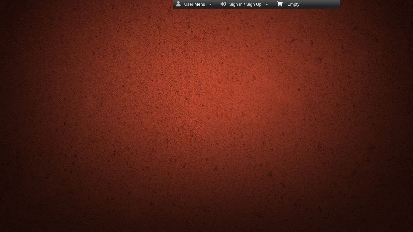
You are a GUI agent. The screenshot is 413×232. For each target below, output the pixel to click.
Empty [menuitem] (288, 4)
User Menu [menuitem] (194, 4)
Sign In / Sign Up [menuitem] (244, 4)
